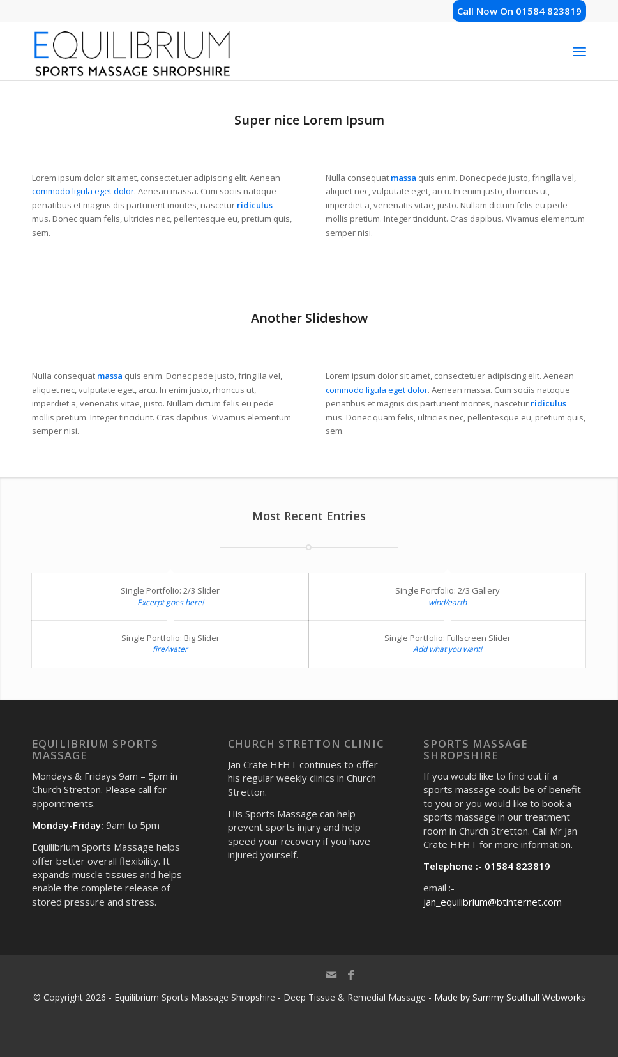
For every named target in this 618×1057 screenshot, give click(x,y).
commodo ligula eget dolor (83, 191)
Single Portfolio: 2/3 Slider (170, 590)
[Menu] (579, 51)
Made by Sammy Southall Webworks (509, 997)
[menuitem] (579, 51)
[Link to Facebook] (350, 981)
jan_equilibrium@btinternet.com (492, 901)
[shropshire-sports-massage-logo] (132, 51)
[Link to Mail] (331, 981)
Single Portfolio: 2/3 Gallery (447, 590)
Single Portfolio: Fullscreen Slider (447, 638)
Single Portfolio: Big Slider (170, 638)
